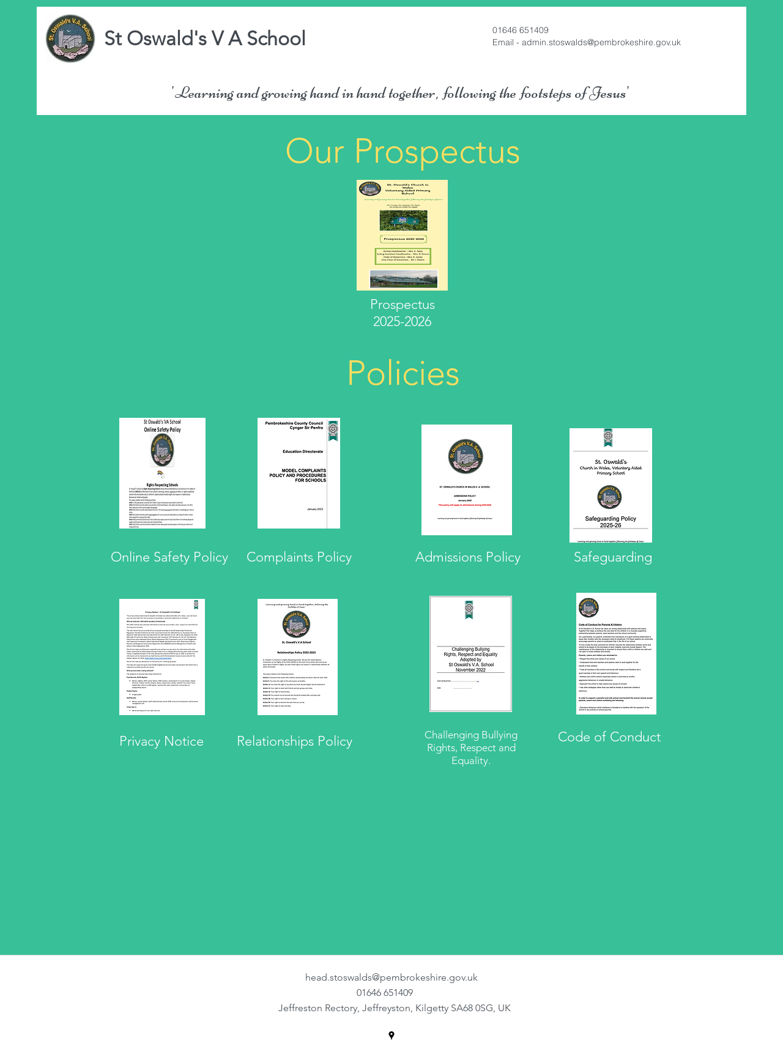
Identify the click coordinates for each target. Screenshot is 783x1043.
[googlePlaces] (391, 1036)
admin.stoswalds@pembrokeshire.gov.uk (601, 42)
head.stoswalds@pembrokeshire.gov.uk (391, 977)
